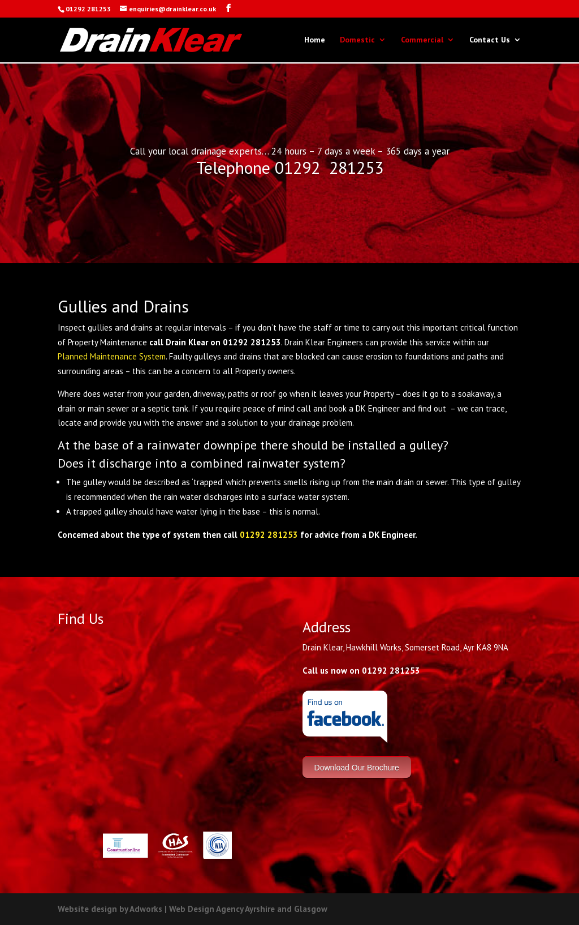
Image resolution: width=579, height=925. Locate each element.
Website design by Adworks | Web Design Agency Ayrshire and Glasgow (192, 908)
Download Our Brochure (356, 767)
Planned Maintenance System (112, 356)
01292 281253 (269, 534)
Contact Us (489, 40)
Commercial (422, 40)
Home (314, 40)
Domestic (357, 40)
